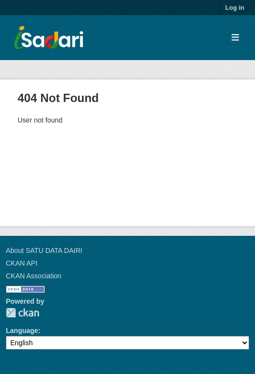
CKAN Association (34, 276)
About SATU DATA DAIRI (44, 250)
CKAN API (22, 263)
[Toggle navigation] (235, 38)
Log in (234, 7)
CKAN (22, 313)
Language (22, 330)
